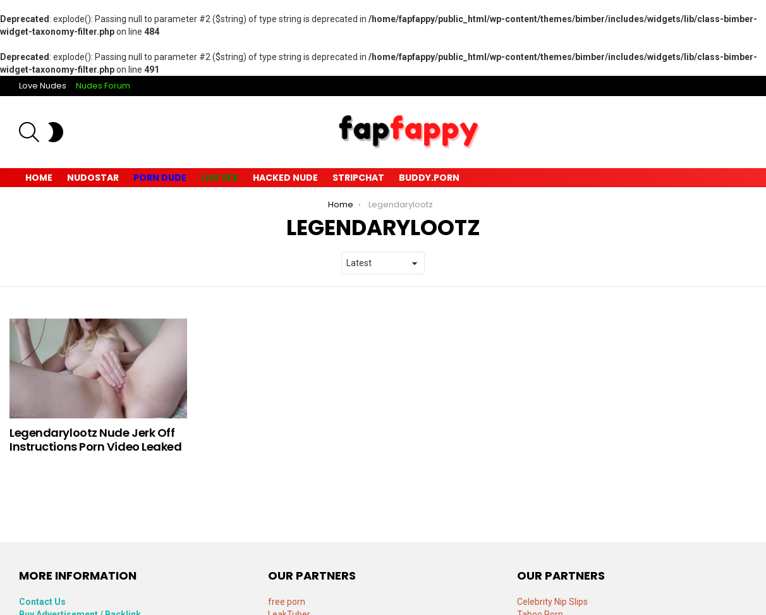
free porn (286, 602)
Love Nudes (42, 86)
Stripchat (358, 177)
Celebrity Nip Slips (552, 602)
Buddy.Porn (429, 177)
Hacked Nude (285, 177)
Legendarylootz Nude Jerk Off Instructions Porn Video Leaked (95, 439)
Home (38, 177)
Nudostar (93, 177)
